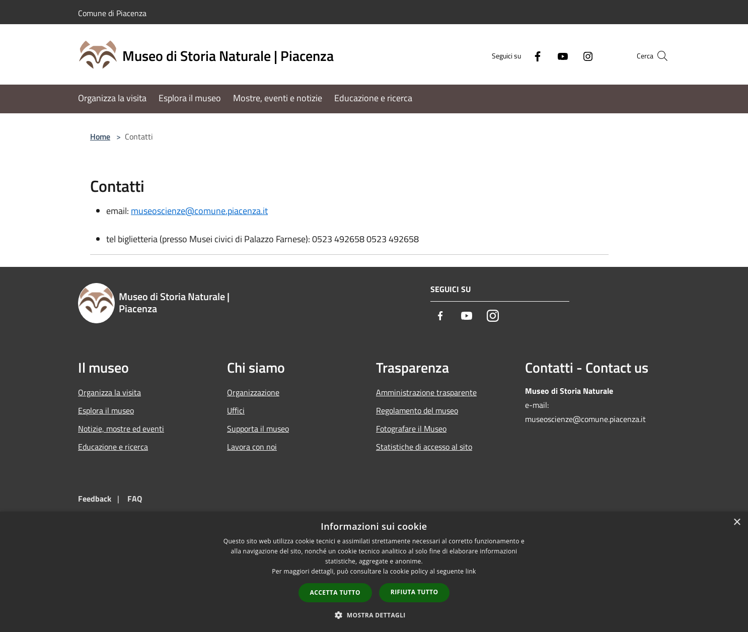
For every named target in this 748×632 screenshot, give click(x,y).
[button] (374, 615)
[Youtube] (543, 55)
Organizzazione (253, 392)
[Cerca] (658, 56)
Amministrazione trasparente (426, 392)
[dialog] (374, 572)
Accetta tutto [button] (335, 592)
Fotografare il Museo (411, 429)
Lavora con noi (252, 447)
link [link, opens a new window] (471, 571)
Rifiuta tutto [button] (414, 592)
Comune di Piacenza (112, 13)
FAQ (134, 499)
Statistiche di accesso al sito (424, 447)
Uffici (236, 410)
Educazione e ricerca (113, 447)
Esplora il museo (106, 410)
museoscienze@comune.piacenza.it (199, 211)
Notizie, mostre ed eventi (121, 429)
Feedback (94, 499)
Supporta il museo (258, 429)
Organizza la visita (109, 392)
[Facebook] (518, 55)
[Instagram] (568, 55)
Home (100, 136)
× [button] (736, 522)
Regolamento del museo (417, 410)
